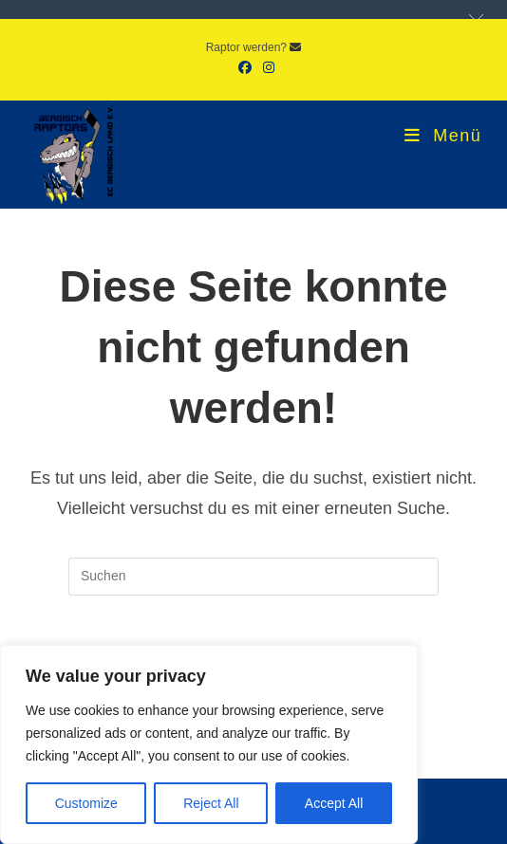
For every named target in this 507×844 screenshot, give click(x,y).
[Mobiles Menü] (442, 135)
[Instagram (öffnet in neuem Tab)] (265, 67)
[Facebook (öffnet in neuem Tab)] (245, 67)
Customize (86, 803)
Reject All (210, 803)
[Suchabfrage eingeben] (253, 577)
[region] (209, 744)
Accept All (334, 803)
